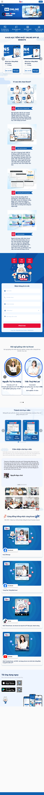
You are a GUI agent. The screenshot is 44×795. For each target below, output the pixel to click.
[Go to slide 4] (21, 484)
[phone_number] (22, 297)
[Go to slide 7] (25, 484)
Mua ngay (15, 70)
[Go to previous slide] (3, 14)
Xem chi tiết (8, 70)
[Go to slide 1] (20, 402)
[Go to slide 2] (21, 402)
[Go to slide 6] (24, 484)
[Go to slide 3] (23, 402)
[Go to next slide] (40, 14)
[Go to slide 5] (23, 484)
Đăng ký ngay (22, 325)
